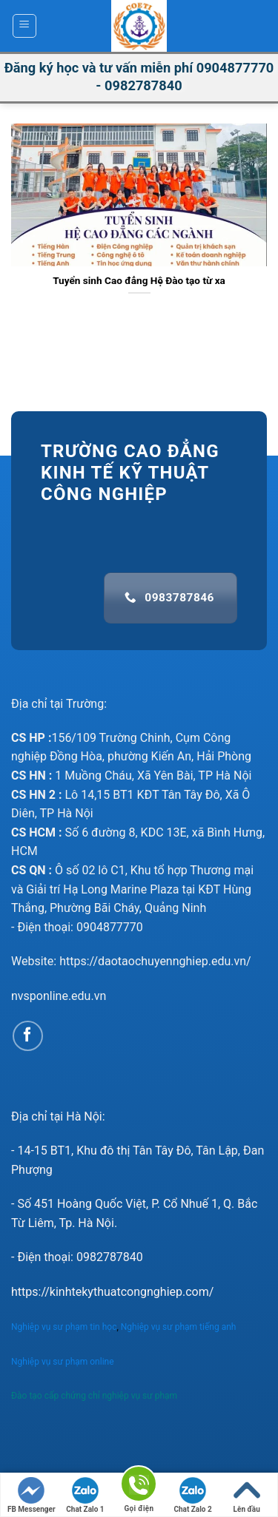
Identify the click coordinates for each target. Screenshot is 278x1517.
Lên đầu (247, 1495)
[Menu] (25, 26)
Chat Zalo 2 (192, 1495)
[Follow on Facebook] (28, 1036)
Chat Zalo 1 (85, 1495)
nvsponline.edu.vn (58, 996)
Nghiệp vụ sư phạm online (62, 1361)
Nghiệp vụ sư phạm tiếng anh (180, 1327)
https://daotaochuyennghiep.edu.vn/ (155, 961)
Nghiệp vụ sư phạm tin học (63, 1327)
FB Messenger (31, 1495)
